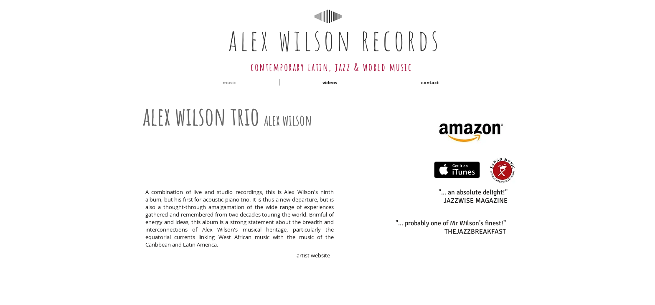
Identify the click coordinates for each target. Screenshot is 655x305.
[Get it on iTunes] (457, 169)
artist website (313, 255)
